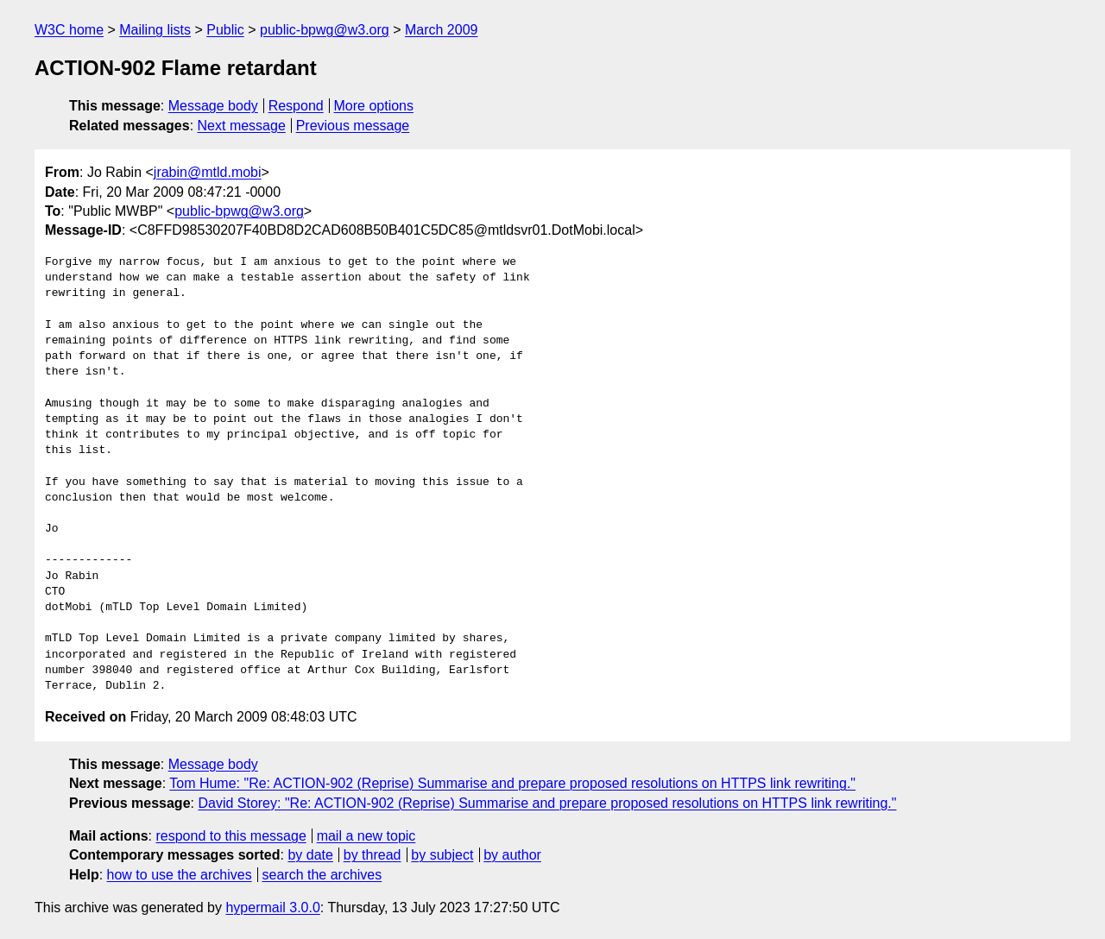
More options (374, 105)
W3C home (69, 29)
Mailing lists (155, 29)
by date (309, 855)
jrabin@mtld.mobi (208, 172)
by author (512, 855)
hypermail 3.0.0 (272, 907)
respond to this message (230, 836)
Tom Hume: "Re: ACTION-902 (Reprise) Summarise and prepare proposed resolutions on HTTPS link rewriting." (512, 783)
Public (225, 29)
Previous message (353, 125)
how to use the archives (179, 874)
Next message (242, 125)
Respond (296, 105)
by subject (442, 855)
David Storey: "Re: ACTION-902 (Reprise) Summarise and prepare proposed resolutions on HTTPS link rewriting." (547, 803)
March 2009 (441, 29)
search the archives (322, 874)
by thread (372, 855)
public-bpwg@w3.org (324, 29)
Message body (213, 105)
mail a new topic (366, 836)
